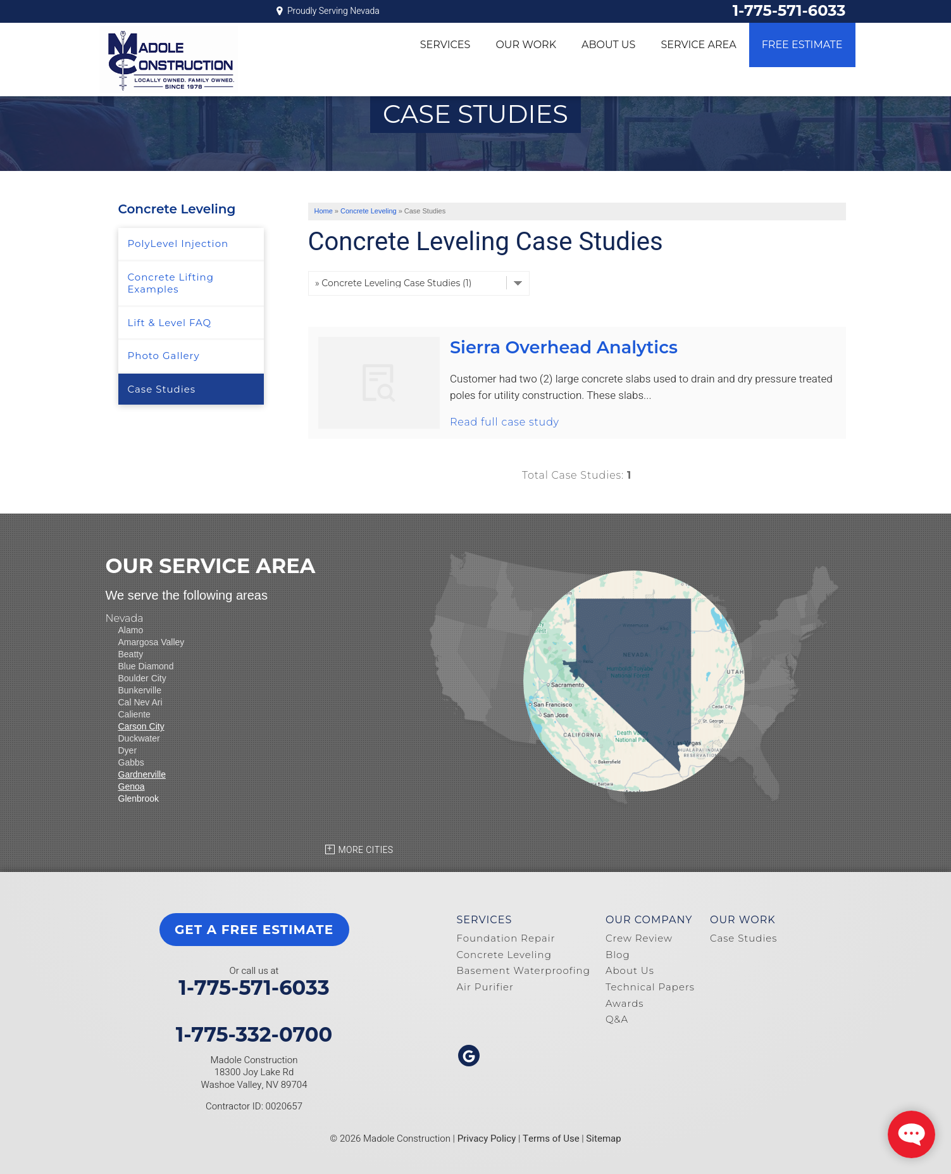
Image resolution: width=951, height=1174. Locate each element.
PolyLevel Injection (178, 243)
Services (445, 45)
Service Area (698, 45)
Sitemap (603, 1139)
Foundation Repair (506, 938)
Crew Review (639, 938)
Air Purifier (485, 987)
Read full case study (504, 422)
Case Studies (162, 389)
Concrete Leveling (177, 209)
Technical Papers (650, 987)
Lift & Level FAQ (170, 323)
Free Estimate (802, 45)
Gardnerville (142, 774)
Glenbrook (138, 798)
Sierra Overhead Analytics (564, 347)
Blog (618, 955)
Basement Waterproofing (523, 970)
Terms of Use (551, 1139)
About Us (608, 45)
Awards (625, 1003)
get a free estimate (254, 929)
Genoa (131, 786)
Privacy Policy (486, 1139)
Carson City (141, 726)
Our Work (525, 45)
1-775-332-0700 (254, 1035)
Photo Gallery (164, 356)
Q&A (617, 1019)
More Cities (366, 850)
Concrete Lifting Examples (171, 283)
